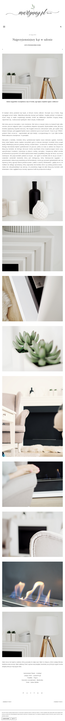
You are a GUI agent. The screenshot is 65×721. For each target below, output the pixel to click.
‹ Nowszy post (6, 701)
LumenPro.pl (37, 675)
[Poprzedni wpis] (2, 49)
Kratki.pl (38, 673)
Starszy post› (58, 701)
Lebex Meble (35, 682)
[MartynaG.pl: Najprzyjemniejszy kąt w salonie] (32, 11)
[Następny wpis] (62, 49)
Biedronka (40, 680)
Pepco (36, 678)
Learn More (6, 718)
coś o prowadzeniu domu (32, 45)
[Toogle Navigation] (4, 26)
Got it (13, 718)
